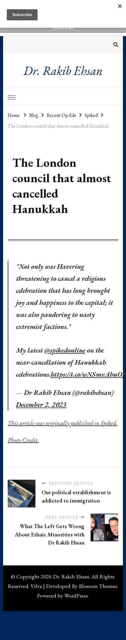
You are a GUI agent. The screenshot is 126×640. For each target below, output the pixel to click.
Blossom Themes (98, 585)
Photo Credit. (23, 440)
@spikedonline (64, 350)
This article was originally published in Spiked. (62, 423)
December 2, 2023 (41, 404)
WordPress (76, 595)
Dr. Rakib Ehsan (63, 71)
